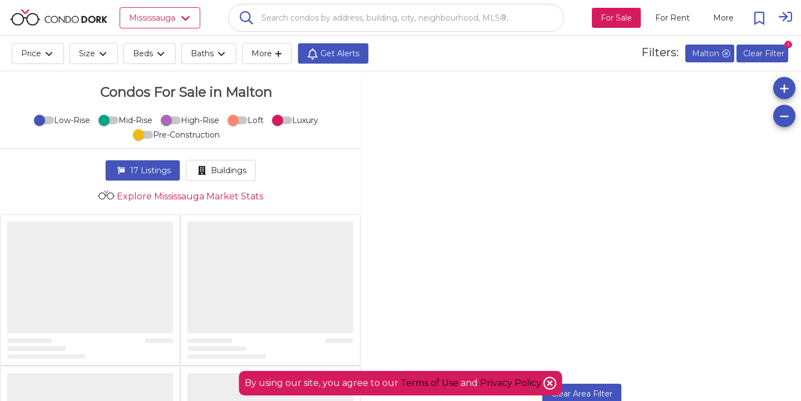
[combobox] (396, 18)
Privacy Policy (511, 383)
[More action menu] (723, 18)
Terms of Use (429, 383)
